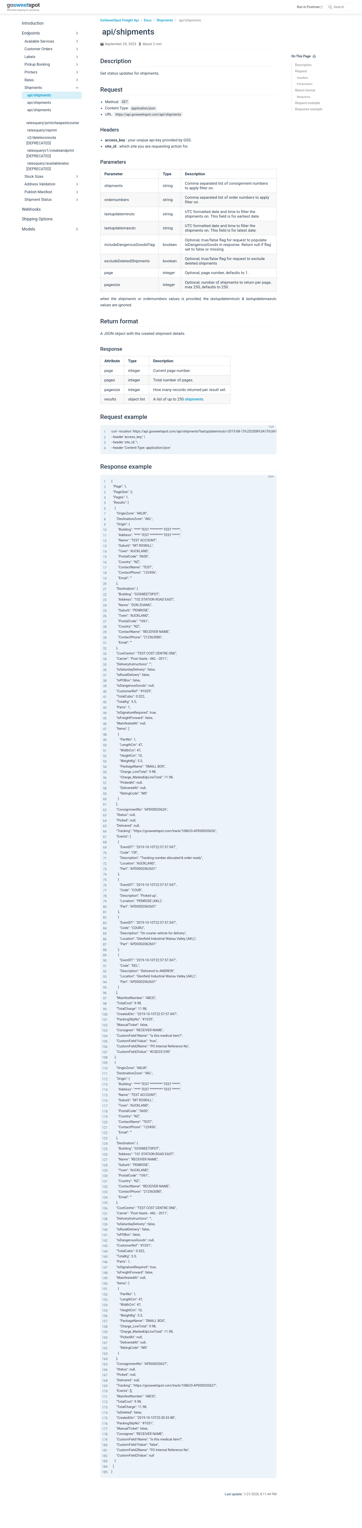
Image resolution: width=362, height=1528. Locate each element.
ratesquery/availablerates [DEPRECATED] (47, 166)
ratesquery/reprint (42, 130)
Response (303, 97)
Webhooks (31, 209)
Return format (305, 90)
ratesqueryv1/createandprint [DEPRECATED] (50, 153)
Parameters (304, 84)
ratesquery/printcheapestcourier (52, 123)
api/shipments (39, 95)
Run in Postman (310, 7)
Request (301, 71)
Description (303, 65)
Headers (302, 77)
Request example (307, 103)
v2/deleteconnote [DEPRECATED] (41, 140)
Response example (309, 109)
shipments (194, 399)
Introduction (33, 23)
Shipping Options (37, 219)
